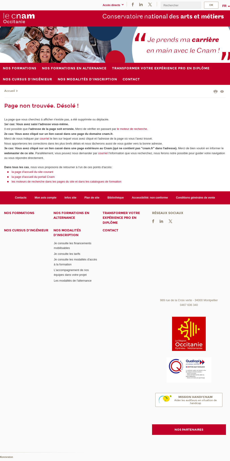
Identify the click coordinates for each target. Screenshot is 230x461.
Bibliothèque (115, 197)
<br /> (189, 262)
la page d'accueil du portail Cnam (33, 177)
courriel (44, 138)
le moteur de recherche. (132, 129)
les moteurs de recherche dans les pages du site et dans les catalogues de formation (67, 181)
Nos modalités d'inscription (67, 232)
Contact (110, 230)
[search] (181, 5)
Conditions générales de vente (195, 197)
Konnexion (6, 457)
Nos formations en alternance (71, 215)
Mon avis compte (45, 197)
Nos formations (19, 213)
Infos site (70, 197)
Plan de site (92, 197)
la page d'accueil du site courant (32, 172)
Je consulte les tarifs (67, 253)
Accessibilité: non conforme (150, 197)
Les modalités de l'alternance (73, 280)
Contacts (21, 197)
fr (224, 6)
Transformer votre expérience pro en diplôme (121, 218)
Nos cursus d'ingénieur (26, 230)
